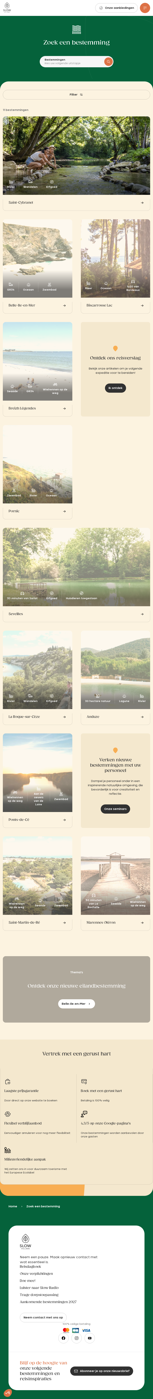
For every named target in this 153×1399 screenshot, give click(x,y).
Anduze (93, 717)
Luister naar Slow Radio (39, 1288)
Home (13, 1206)
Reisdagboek (30, 1266)
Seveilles (16, 614)
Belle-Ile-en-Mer (22, 305)
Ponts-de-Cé (19, 820)
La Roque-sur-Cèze (24, 717)
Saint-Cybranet (21, 202)
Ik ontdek (116, 388)
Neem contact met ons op (43, 1317)
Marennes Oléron (101, 922)
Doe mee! (27, 1281)
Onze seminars (115, 809)
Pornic (14, 511)
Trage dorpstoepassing (39, 1295)
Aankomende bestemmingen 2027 (48, 1302)
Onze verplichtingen (36, 1274)
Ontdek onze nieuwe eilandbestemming (77, 986)
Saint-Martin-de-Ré (24, 922)
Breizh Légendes (22, 408)
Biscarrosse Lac (99, 305)
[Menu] (145, 8)
